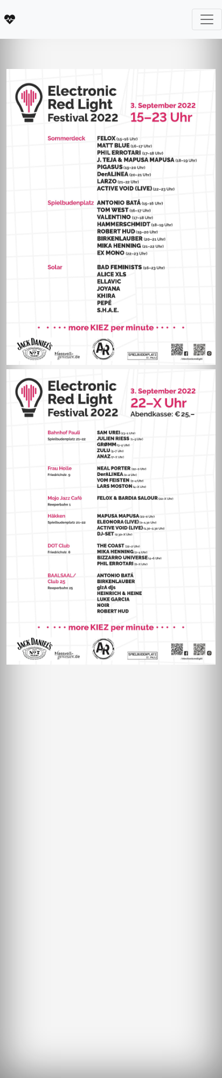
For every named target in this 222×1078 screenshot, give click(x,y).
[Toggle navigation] (207, 19)
